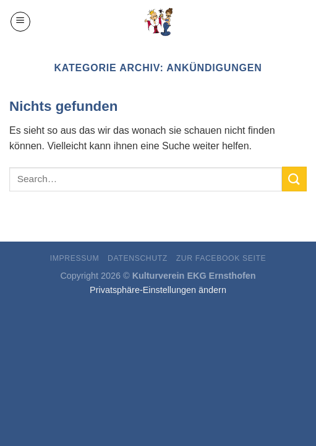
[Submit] (294, 179)
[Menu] (20, 22)
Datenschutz (138, 258)
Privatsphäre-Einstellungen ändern (158, 290)
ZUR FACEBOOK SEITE (221, 258)
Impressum (75, 258)
